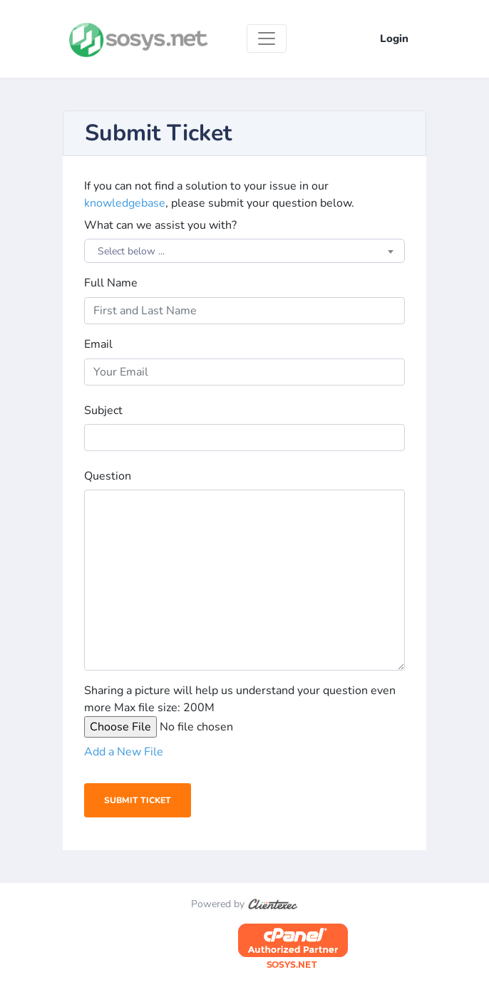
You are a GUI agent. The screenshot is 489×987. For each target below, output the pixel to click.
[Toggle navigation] (267, 38)
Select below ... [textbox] (131, 251)
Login (394, 38)
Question (107, 476)
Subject (103, 410)
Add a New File (123, 752)
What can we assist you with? (160, 225)
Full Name (111, 283)
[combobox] (244, 251)
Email (98, 344)
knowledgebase (124, 203)
